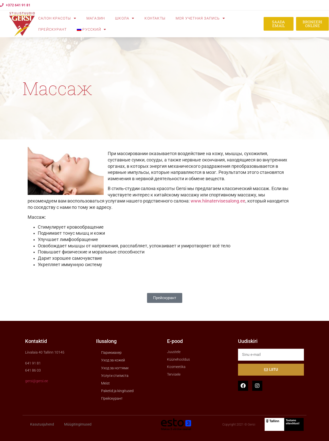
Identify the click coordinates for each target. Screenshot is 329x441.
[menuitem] (91, 29)
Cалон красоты (57, 18)
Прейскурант (52, 29)
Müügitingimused (78, 424)
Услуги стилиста (115, 376)
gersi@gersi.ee (36, 381)
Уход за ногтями (115, 368)
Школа (124, 18)
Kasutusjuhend (42, 424)
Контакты (155, 18)
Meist (105, 383)
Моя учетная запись (200, 18)
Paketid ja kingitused (117, 391)
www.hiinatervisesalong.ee (218, 201)
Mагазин (95, 18)
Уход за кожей (113, 360)
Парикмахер (111, 353)
